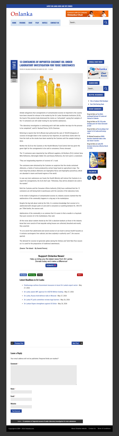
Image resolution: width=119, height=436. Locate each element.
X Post (40, 275)
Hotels (44, 22)
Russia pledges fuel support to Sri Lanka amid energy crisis (97, 131)
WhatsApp (32, 275)
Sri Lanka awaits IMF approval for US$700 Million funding (43, 292)
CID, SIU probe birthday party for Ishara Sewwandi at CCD (97, 123)
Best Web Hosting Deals (97, 104)
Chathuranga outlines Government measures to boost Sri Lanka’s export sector (51, 285)
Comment (14, 76)
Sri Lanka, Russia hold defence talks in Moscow (40, 296)
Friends (22, 22)
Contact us (55, 22)
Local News (14, 80)
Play (37, 22)
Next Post (76, 343)
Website (13, 403)
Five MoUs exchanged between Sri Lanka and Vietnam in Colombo (96, 116)
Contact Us (92, 428)
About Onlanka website (79, 428)
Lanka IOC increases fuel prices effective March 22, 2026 (97, 146)
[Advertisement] (59, 43)
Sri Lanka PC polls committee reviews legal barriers (41, 300)
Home (14, 22)
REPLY (80, 275)
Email (13, 396)
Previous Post (19, 343)
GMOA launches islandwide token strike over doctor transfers (96, 138)
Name (13, 388)
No (14, 73)
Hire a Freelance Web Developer (99, 101)
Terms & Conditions (104, 428)
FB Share (23, 275)
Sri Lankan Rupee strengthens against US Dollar (40, 304)
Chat (30, 22)
